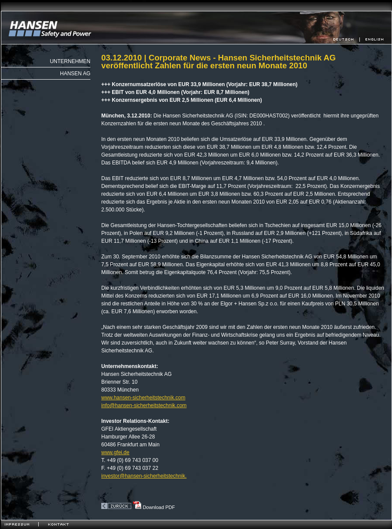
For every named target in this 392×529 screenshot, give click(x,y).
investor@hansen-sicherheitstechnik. (143, 476)
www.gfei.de (115, 452)
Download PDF (154, 507)
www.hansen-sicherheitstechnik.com (143, 398)
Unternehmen (70, 61)
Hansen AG (75, 73)
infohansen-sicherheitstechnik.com (143, 405)
